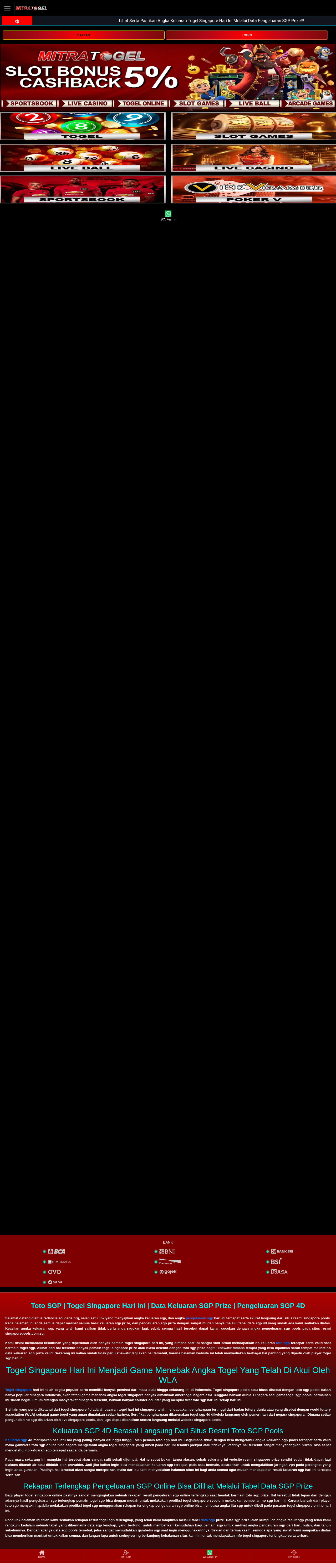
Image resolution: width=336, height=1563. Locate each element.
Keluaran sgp (16, 1440)
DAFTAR (83, 35)
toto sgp (283, 1343)
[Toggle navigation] (7, 8)
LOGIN (247, 35)
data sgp (208, 1520)
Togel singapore (18, 1390)
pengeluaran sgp (199, 1318)
